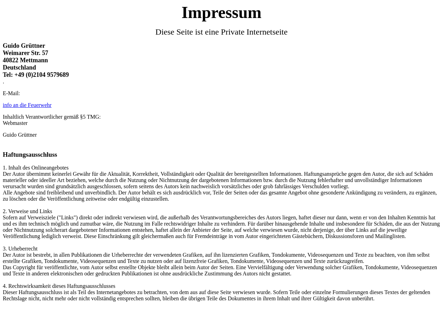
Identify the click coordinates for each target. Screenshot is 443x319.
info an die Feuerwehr (27, 105)
